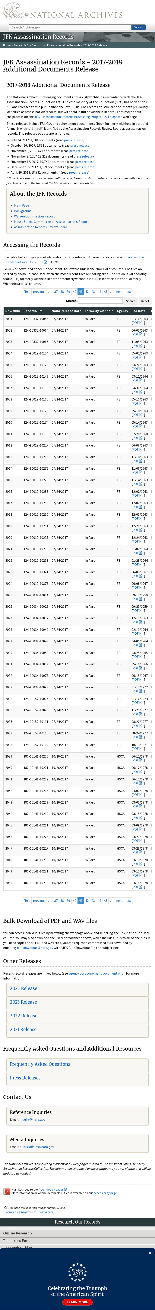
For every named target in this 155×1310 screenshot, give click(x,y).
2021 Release (23, 1029)
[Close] (150, 1253)
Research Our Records (28, 45)
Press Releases (25, 1078)
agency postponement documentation (97, 973)
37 (56, 291)
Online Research (17, 1233)
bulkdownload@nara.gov (35, 947)
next (119, 291)
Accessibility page (105, 1193)
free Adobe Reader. (52, 1189)
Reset (145, 301)
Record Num (32, 311)
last (128, 291)
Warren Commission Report (34, 216)
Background (23, 211)
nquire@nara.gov (32, 1119)
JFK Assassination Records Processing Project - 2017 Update (78, 117)
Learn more (77, 1302)
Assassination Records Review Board (40, 227)
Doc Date (139, 311)
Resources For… (16, 1241)
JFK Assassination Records (63, 45)
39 (68, 291)
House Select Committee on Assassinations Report (51, 221)
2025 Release (23, 988)
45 (105, 291)
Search (138, 27)
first (27, 291)
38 (62, 291)
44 (99, 291)
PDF (136, 322)
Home (7, 45)
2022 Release (23, 1015)
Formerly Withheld (99, 311)
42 (87, 291)
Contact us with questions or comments (28, 1212)
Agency (122, 311)
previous (39, 291)
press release (73, 140)
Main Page (21, 205)
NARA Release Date (66, 311)
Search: (72, 300)
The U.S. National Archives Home (62, 12)
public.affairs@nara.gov (37, 1147)
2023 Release (23, 1002)
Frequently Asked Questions (40, 1064)
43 (93, 291)
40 (74, 291)
